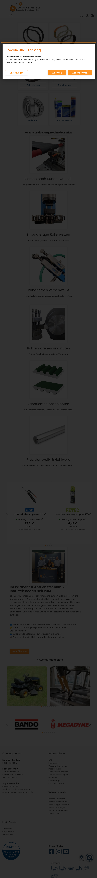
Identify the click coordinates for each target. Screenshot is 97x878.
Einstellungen (16, 72)
